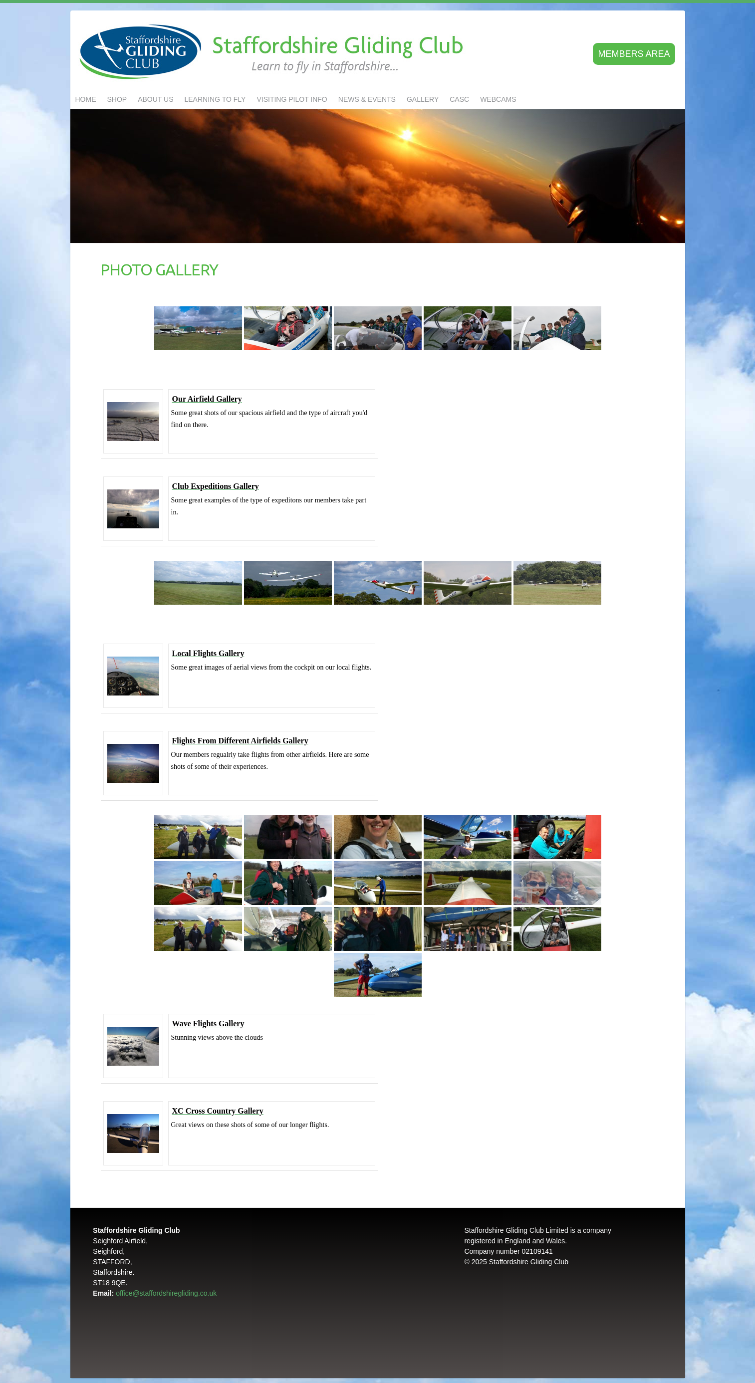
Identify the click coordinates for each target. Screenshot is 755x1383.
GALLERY (423, 99)
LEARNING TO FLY (215, 99)
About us (155, 99)
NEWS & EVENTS (367, 99)
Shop (117, 99)
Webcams (498, 99)
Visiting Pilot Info (291, 99)
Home (85, 99)
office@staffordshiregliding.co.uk (166, 1293)
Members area (634, 54)
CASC (459, 99)
